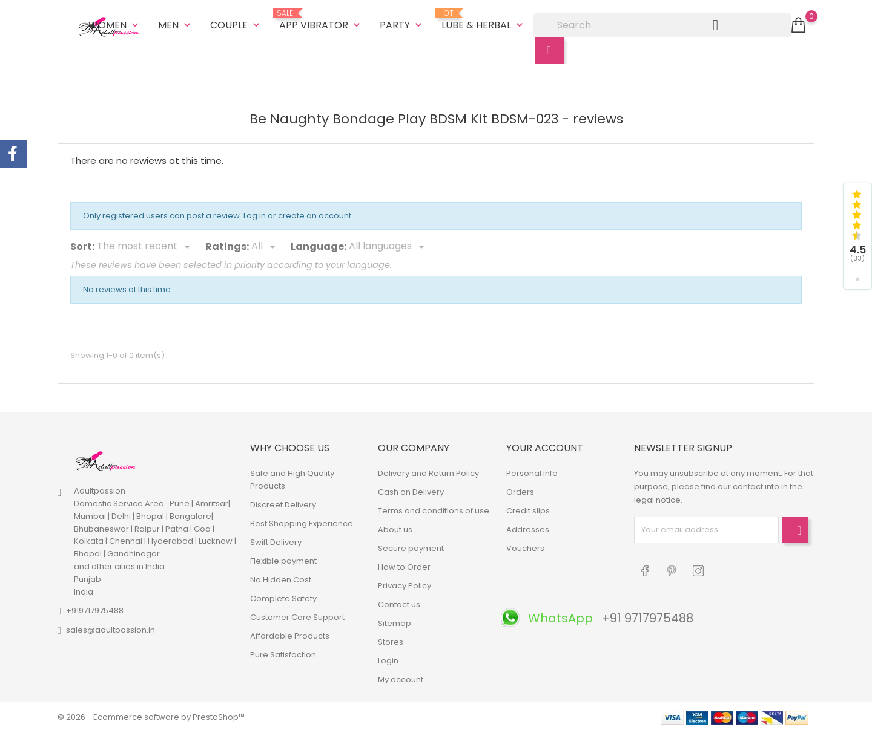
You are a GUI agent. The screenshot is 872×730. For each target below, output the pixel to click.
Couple (236, 24)
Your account (544, 446)
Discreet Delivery (283, 502)
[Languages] (389, 245)
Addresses (527, 527)
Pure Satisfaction (283, 652)
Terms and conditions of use (433, 508)
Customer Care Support (297, 615)
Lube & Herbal (483, 19)
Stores (390, 639)
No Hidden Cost (280, 577)
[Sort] (145, 245)
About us (395, 527)
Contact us (399, 602)
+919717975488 (95, 608)
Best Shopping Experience (301, 521)
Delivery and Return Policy (428, 471)
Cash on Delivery (411, 489)
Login (388, 658)
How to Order (404, 564)
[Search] (662, 24)
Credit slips (528, 508)
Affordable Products (289, 633)
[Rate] (265, 245)
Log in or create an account (298, 214)
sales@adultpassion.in (110, 628)
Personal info (532, 471)
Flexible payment (283, 558)
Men (175, 24)
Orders (520, 489)
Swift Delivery (276, 540)
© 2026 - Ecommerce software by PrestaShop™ (151, 714)
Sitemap (394, 621)
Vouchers (525, 546)
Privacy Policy (404, 583)
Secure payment (411, 546)
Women (114, 24)
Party (402, 24)
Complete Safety (283, 596)
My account (400, 677)
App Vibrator (321, 19)
